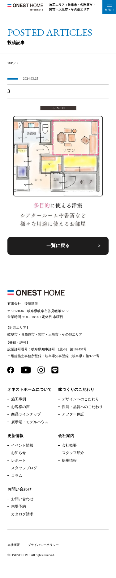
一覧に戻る (58, 245)
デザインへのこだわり (80, 399)
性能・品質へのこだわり (82, 407)
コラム (16, 475)
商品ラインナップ (26, 414)
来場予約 (18, 506)
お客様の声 (20, 407)
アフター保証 (73, 414)
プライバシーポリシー (43, 545)
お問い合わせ (22, 499)
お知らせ (18, 453)
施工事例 (18, 399)
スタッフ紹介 (73, 453)
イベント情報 (22, 445)
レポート (18, 460)
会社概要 (69, 445)
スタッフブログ (24, 468)
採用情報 (69, 460)
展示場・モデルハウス (29, 422)
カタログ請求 (22, 514)
